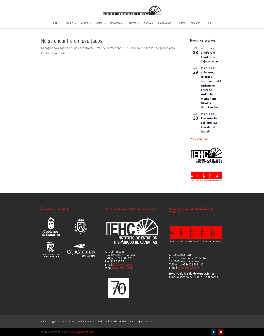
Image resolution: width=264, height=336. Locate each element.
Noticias (148, 23)
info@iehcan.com (124, 264)
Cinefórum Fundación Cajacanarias (209, 57)
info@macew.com (189, 268)
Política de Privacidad (90, 321)
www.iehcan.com (123, 268)
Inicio (44, 321)
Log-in (149, 321)
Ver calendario (199, 139)
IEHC (55, 23)
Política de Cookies (116, 321)
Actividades (116, 23)
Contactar (195, 23)
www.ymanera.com (82, 332)
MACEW (69, 23)
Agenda (84, 23)
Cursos (132, 23)
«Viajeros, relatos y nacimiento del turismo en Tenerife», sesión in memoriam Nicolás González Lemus (212, 90)
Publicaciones (164, 23)
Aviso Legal (136, 321)
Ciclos (99, 23)
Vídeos (182, 23)
